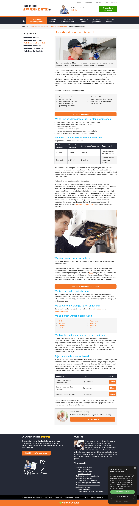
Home (79, 2)
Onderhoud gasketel (31, 37)
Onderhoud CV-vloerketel (33, 51)
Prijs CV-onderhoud (110, 21)
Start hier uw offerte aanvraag (36, 453)
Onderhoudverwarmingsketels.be (38, 26)
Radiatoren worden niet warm (89, 485)
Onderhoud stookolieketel (87, 480)
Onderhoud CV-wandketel (33, 48)
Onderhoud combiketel (32, 46)
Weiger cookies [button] (122, 497)
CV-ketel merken (52, 21)
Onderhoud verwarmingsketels (36, 21)
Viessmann (94, 321)
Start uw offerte (92, 419)
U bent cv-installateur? (96, 497)
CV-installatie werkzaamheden (67, 21)
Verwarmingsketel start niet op (89, 483)
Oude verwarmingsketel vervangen (91, 491)
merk (91, 273)
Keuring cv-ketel (84, 469)
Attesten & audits (84, 21)
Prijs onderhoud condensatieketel (85, 114)
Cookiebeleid (58, 497)
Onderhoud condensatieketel (34, 43)
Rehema (93, 323)
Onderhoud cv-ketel (85, 467)
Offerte (112, 381)
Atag (91, 328)
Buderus (93, 325)
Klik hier (74, 10)
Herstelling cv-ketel (85, 472)
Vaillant (62, 325)
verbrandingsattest (61, 311)
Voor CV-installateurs (111, 2)
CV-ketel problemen (96, 21)
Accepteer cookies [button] (122, 492)
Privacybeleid (69, 497)
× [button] (135, 468)
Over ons (98, 2)
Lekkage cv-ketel (84, 487)
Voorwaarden (48, 497)
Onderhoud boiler (84, 474)
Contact (85, 497)
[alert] (122, 485)
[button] (122, 501)
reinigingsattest (95, 309)
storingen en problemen (84, 204)
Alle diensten (88, 2)
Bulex (61, 321)
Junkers (62, 323)
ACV (61, 328)
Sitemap (77, 497)
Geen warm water (84, 489)
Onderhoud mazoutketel (32, 40)
